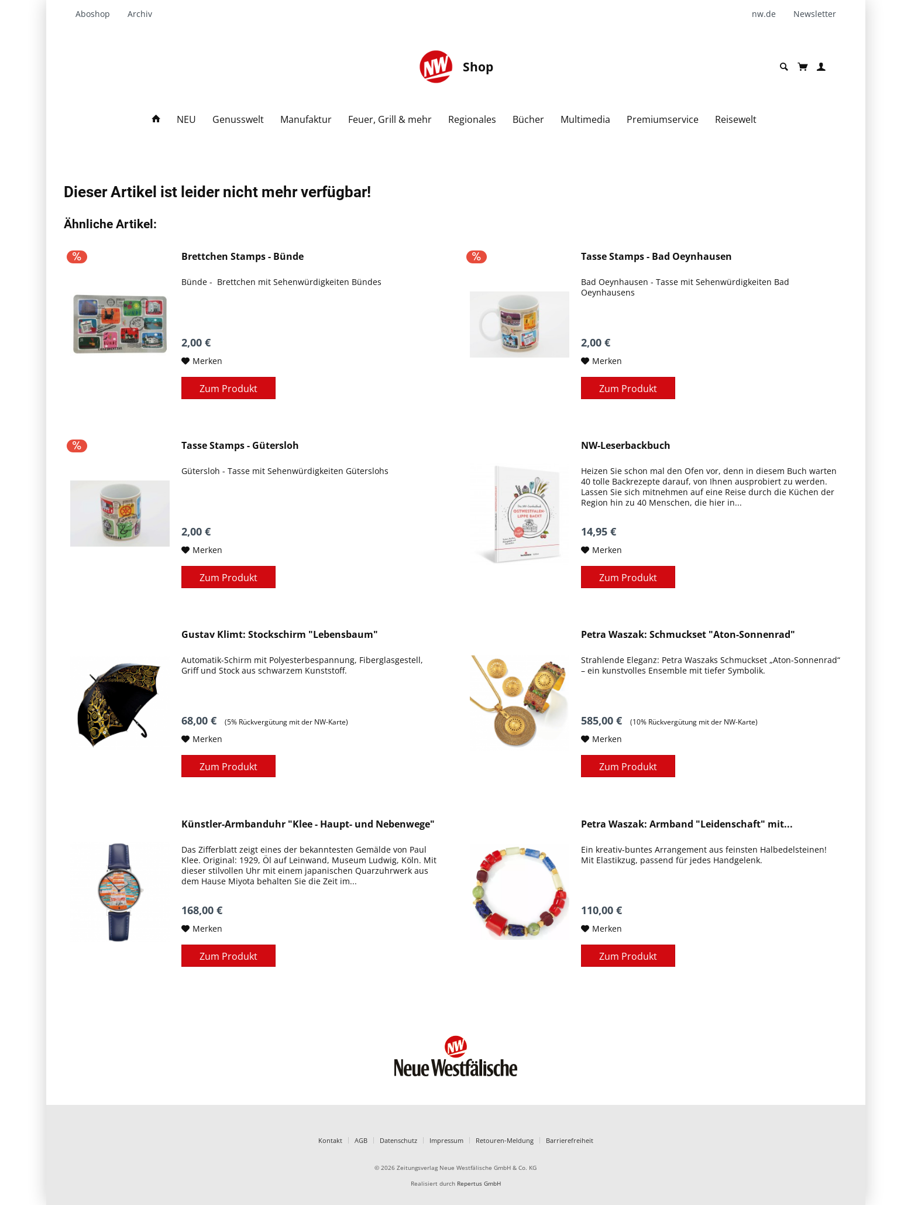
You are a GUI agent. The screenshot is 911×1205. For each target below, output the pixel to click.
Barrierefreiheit (569, 1140)
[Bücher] (528, 120)
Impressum (446, 1140)
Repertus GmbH (479, 1183)
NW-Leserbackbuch (626, 446)
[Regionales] (472, 120)
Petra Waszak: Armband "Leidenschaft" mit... (687, 824)
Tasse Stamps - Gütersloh (240, 446)
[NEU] (186, 120)
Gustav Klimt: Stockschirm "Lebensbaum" (279, 635)
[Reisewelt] (736, 120)
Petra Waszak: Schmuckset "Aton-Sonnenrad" (688, 635)
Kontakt (330, 1140)
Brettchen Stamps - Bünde (242, 256)
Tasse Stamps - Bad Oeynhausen (656, 256)
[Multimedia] (585, 120)
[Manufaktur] (306, 120)
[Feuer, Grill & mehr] (390, 120)
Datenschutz (398, 1140)
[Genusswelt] (238, 120)
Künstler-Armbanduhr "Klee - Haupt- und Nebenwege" (308, 824)
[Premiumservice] (662, 120)
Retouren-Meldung (505, 1140)
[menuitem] (97, 14)
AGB (361, 1140)
